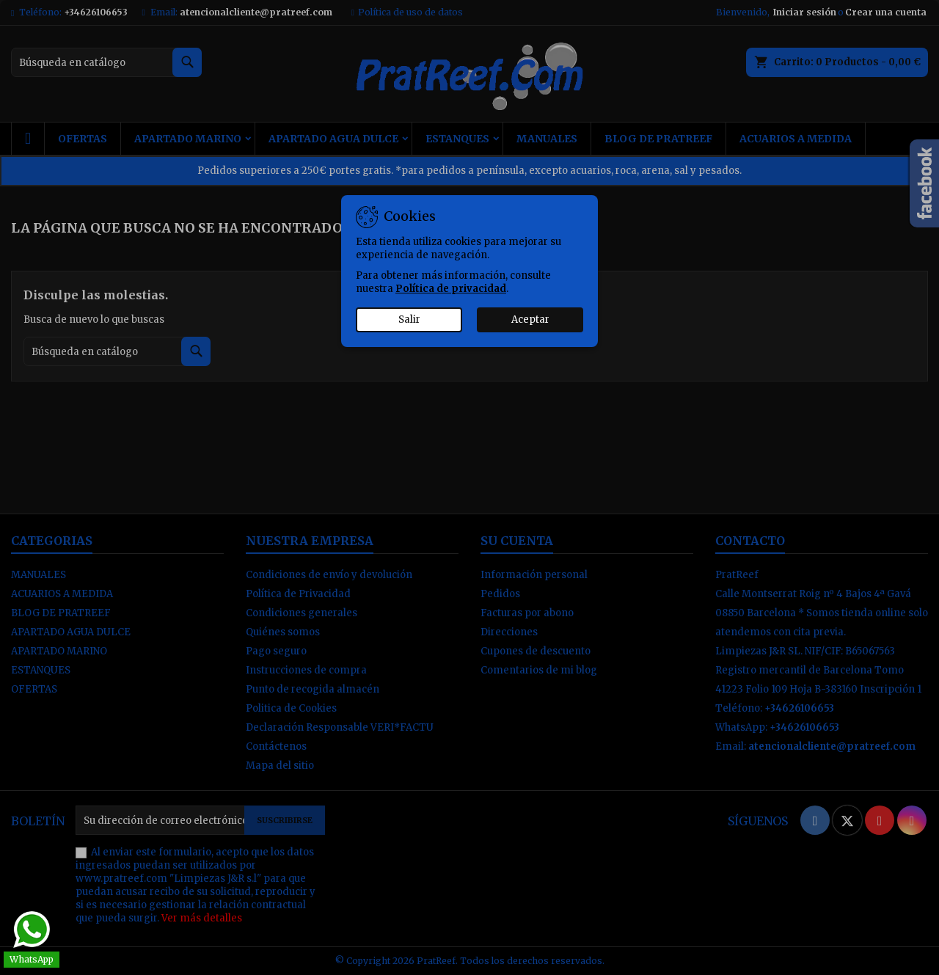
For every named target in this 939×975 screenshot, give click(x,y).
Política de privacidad (450, 288)
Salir (409, 319)
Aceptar (530, 319)
